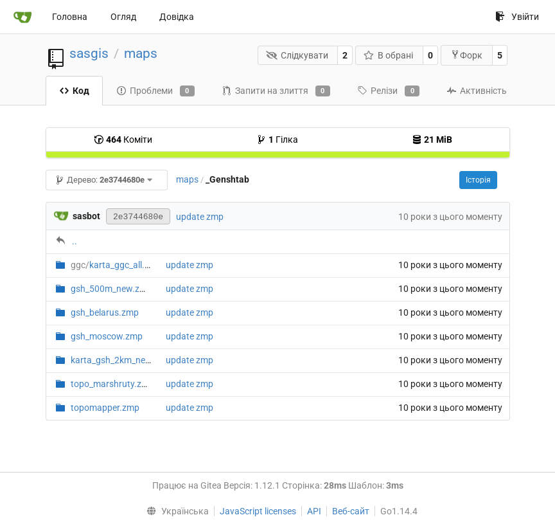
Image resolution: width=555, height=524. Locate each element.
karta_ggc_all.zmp (116, 265)
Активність (476, 91)
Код (74, 91)
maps (140, 53)
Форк (466, 55)
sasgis (89, 53)
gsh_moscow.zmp (107, 336)
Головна (69, 17)
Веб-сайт (350, 511)
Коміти (123, 139)
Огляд (123, 17)
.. (74, 241)
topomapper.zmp (105, 407)
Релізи (388, 91)
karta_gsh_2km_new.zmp (121, 360)
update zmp (200, 217)
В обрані (389, 55)
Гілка (277, 139)
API (314, 511)
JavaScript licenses (258, 511)
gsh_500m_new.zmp (111, 289)
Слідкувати (297, 55)
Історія (478, 180)
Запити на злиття (276, 91)
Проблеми (155, 91)
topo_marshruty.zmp (112, 384)
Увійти (517, 17)
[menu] (174, 511)
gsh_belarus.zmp (105, 312)
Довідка (176, 17)
